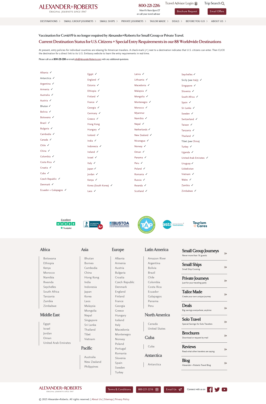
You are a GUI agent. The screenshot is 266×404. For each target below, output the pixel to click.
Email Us (174, 389)
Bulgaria (44, 128)
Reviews (198, 348)
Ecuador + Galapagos (51, 190)
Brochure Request (187, 11)
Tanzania (186, 130)
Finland (91, 96)
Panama (138, 157)
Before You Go (195, 21)
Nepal (137, 124)
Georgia (91, 108)
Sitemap (108, 399)
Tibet (87, 334)
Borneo (89, 263)
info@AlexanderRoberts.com (87, 59)
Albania (44, 73)
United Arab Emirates (193, 158)
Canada (44, 140)
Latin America (156, 249)
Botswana (45, 117)
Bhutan (89, 258)
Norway (138, 146)
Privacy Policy (122, 399)
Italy (89, 163)
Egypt (90, 74)
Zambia (186, 185)
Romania (139, 174)
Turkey (185, 147)
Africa (45, 249)
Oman (137, 152)
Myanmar (139, 113)
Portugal (120, 348)
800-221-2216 (149, 6)
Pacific (86, 348)
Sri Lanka (186, 108)
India (90, 141)
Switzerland (188, 119)
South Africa (188, 97)
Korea (88, 296)
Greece (91, 119)
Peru (136, 163)
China (43, 151)
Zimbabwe (187, 191)
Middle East (50, 315)
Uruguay (186, 163)
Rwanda (138, 185)
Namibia (139, 118)
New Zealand (141, 135)
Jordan (90, 174)
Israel (90, 157)
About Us (217, 21)
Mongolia (139, 96)
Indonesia (92, 146)
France (90, 102)
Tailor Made (158, 21)
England (91, 80)
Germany (92, 113)
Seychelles (187, 74)
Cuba (43, 173)
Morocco (139, 108)
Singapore (187, 86)
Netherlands (140, 130)
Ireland (91, 152)
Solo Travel (197, 321)
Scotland (139, 191)
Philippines (91, 366)
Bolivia (44, 112)
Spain (184, 102)
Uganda (186, 152)
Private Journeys (132, 21)
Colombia (45, 156)
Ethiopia (91, 91)
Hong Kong (93, 124)
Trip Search (214, 3)
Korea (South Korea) (98, 185)
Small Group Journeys (78, 21)
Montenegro (140, 102)
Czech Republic (48, 179)
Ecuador (153, 291)
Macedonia (140, 85)
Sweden (186, 114)
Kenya (90, 180)
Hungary (92, 130)
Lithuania (139, 80)
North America (157, 315)
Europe (118, 249)
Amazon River (157, 258)
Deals (175, 21)
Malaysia (139, 91)
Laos (89, 191)
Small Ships (107, 21)
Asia (84, 249)
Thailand (186, 136)
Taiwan (185, 125)
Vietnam (186, 174)
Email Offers (217, 11)
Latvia (137, 74)
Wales (185, 180)
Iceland (91, 135)
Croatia (44, 168)
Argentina (45, 84)
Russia (137, 180)
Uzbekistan (188, 169)
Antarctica (153, 355)
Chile (43, 145)
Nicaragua (139, 141)
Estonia (91, 85)
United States (156, 328)
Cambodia (45, 134)
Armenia (44, 89)
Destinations (49, 21)
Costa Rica (46, 162)
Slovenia (186, 91)
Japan (90, 169)
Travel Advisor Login (181, 3)
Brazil (43, 123)
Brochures (195, 335)
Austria (44, 101)
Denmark (45, 184)
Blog (196, 362)
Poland (138, 169)
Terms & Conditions (119, 389)
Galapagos (155, 296)
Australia (45, 95)
